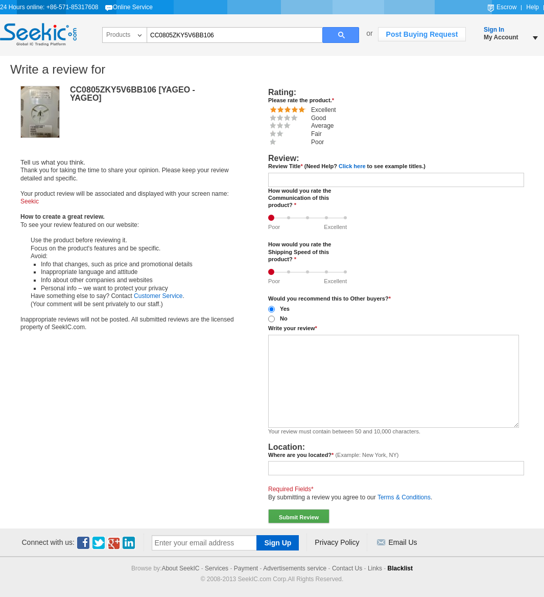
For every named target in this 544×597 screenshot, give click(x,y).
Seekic (38, 34)
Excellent (348, 214)
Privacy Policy (337, 542)
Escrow (506, 7)
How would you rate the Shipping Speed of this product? (299, 251)
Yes (285, 309)
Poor (273, 214)
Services (216, 568)
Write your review (292, 328)
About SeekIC (180, 568)
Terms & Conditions (404, 497)
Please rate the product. (301, 100)
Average (310, 214)
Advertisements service (294, 568)
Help (532, 7)
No (284, 318)
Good (329, 214)
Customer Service (158, 296)
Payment (246, 568)
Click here (352, 166)
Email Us (402, 542)
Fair (291, 214)
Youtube (114, 542)
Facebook (83, 542)
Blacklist (400, 568)
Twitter (98, 542)
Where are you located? (333, 455)
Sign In (494, 29)
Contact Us (347, 568)
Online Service (133, 7)
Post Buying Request (422, 34)
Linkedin (129, 542)
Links (375, 568)
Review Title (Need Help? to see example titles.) (346, 166)
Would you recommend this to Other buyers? (329, 298)
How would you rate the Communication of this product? (299, 198)
